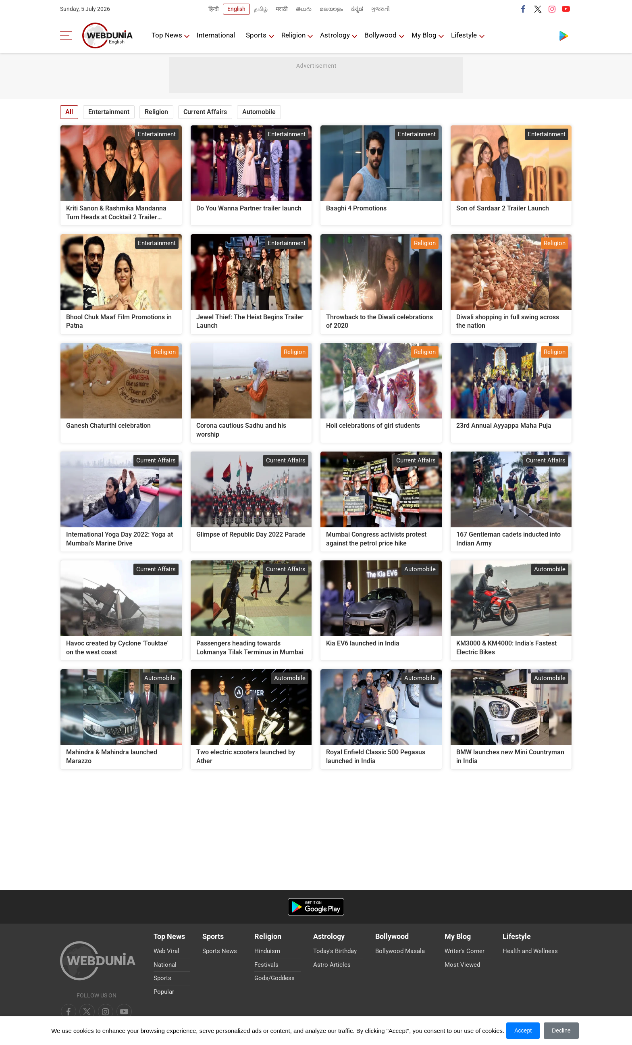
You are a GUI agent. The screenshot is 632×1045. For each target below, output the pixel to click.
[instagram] (124, 1011)
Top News (167, 35)
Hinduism (267, 951)
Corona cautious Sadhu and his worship (241, 430)
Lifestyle (465, 35)
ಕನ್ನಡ (357, 9)
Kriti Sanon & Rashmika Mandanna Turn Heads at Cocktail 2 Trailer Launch (116, 213)
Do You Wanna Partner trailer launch (248, 208)
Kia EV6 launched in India (362, 643)
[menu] (68, 35)
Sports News (219, 951)
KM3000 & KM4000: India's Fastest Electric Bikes (506, 647)
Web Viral (166, 951)
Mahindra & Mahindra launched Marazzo (111, 756)
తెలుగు (304, 9)
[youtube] (105, 1011)
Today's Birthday (335, 951)
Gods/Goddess (274, 978)
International (216, 35)
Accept (523, 1030)
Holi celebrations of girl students (373, 425)
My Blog (425, 35)
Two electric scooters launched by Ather (245, 756)
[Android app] (316, 907)
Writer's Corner (464, 951)
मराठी (282, 9)
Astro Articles (332, 964)
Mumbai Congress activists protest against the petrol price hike (376, 539)
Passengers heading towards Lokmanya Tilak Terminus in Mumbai (250, 647)
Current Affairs (205, 112)
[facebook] (68, 1011)
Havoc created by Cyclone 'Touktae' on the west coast (117, 647)
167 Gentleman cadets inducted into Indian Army (508, 539)
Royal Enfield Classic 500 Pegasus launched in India (375, 756)
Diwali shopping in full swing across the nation (507, 321)
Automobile (259, 112)
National (165, 964)
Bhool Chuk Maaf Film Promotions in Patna (119, 321)
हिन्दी (213, 9)
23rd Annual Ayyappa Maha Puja (503, 425)
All (69, 112)
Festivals (266, 964)
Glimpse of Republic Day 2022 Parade (251, 534)
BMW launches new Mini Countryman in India (510, 756)
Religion (294, 35)
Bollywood (382, 35)
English (236, 9)
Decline (561, 1030)
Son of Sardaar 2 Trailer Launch (502, 208)
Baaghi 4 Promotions (356, 208)
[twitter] (87, 1011)
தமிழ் (261, 9)
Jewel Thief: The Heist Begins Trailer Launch (250, 321)
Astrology (336, 35)
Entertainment (108, 112)
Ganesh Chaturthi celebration (108, 425)
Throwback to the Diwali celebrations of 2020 (379, 321)
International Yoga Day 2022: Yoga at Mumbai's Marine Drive (119, 539)
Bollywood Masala (400, 951)
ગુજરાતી (380, 9)
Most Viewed (462, 964)
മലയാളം (331, 9)
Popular (164, 991)
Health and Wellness (530, 951)
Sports (256, 35)
